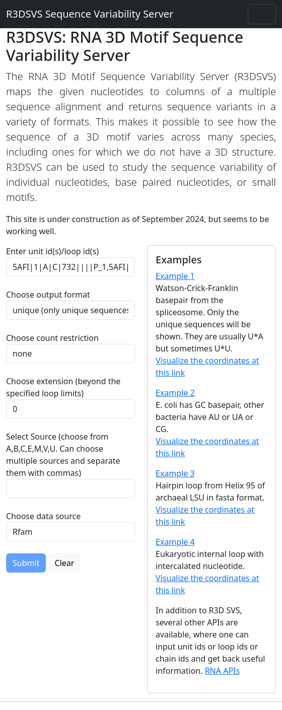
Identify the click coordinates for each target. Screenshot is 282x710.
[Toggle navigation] (262, 14)
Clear (65, 563)
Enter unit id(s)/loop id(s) (54, 251)
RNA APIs (222, 670)
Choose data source (43, 516)
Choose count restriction (52, 337)
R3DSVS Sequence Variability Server (89, 14)
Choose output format (48, 294)
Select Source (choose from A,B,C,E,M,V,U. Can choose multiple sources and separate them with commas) (63, 454)
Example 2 (175, 392)
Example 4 (175, 541)
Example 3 (175, 473)
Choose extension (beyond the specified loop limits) (63, 387)
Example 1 (175, 275)
